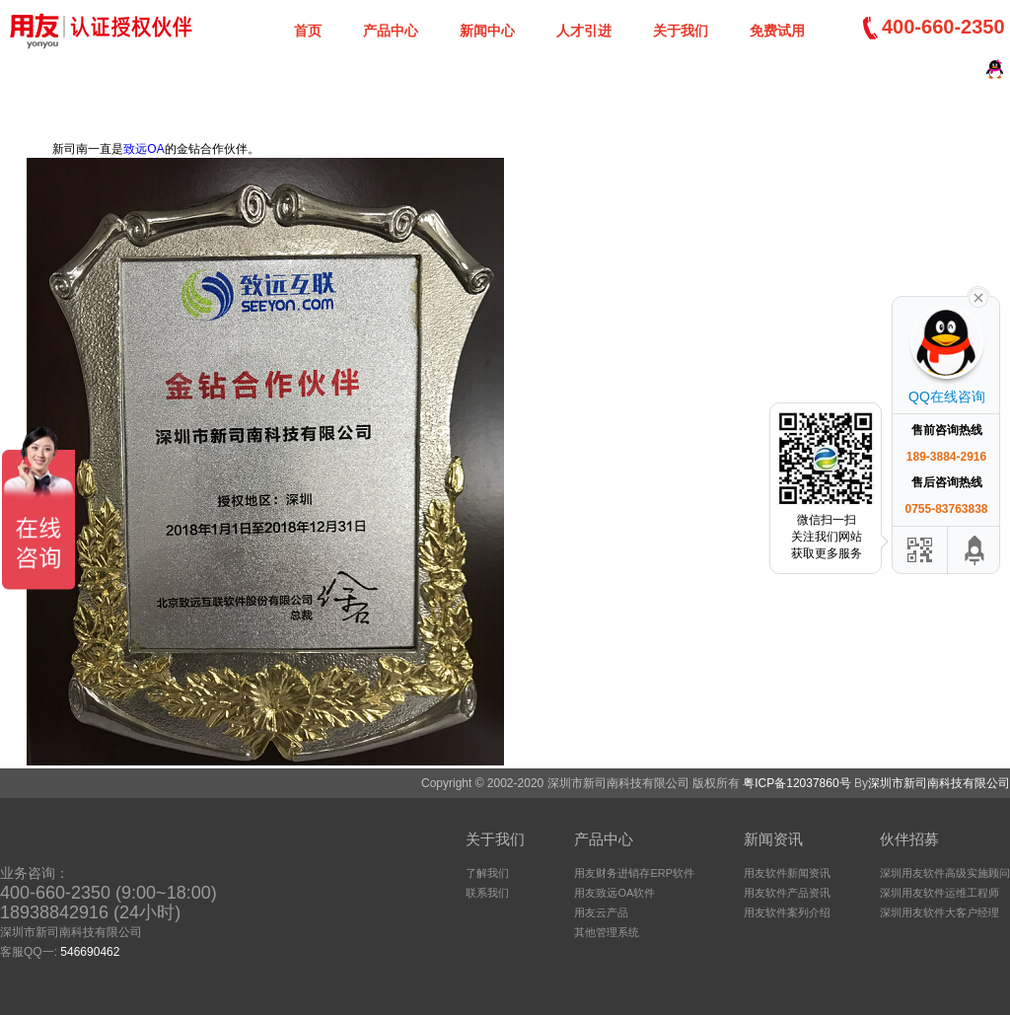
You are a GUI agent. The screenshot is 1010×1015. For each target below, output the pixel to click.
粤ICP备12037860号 (796, 783)
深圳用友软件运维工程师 (939, 893)
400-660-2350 (943, 26)
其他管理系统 (606, 932)
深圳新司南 (98, 29)
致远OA (143, 149)
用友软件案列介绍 (787, 912)
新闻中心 (487, 30)
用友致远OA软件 (614, 893)
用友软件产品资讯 (787, 893)
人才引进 (584, 30)
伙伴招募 (909, 839)
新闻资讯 (773, 839)
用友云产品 (601, 912)
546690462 (89, 952)
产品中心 (390, 30)
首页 (308, 30)
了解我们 (487, 873)
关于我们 (680, 30)
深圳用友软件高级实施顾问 (945, 873)
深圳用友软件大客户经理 (939, 912)
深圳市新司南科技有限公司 (939, 783)
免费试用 (777, 30)
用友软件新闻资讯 (787, 873)
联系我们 (487, 893)
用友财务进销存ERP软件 (634, 873)
